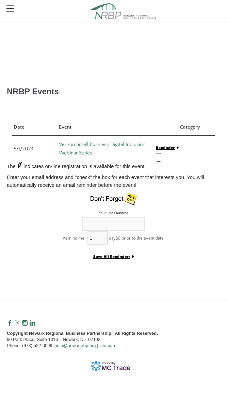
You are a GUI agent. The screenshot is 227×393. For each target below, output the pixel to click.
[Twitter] (17, 323)
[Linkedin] (32, 323)
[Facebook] (10, 323)
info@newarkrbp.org (76, 345)
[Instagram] (25, 323)
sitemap (107, 345)
